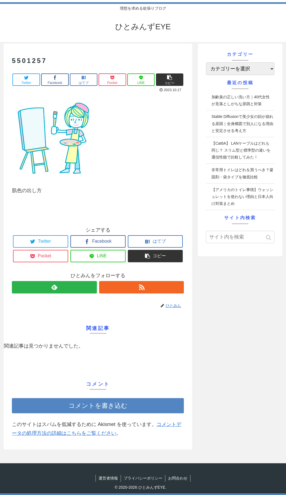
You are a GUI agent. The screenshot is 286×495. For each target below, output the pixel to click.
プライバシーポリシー (143, 478)
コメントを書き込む (98, 405)
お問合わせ (177, 478)
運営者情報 (108, 478)
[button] (269, 237)
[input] (240, 237)
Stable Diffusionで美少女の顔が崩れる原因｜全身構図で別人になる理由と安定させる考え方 (242, 123)
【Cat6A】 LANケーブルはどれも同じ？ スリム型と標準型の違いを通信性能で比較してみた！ (241, 150)
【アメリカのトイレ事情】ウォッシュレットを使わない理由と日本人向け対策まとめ (242, 196)
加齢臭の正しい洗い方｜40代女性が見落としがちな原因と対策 (240, 100)
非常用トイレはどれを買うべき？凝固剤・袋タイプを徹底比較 (242, 173)
